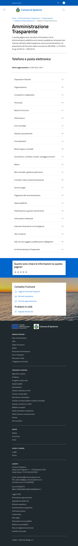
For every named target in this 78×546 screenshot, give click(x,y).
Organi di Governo (18, 344)
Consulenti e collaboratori (24, 94)
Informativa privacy (18, 511)
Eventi (14, 455)
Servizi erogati (20, 187)
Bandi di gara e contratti (23, 149)
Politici (14, 348)
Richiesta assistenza (19, 504)
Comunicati (16, 436)
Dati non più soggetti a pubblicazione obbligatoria (33, 241)
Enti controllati (20, 125)
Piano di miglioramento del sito (22, 528)
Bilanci (17, 164)
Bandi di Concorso (21, 110)
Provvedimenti (20, 141)
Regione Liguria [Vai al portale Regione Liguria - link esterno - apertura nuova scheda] (16, 3)
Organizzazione (20, 87)
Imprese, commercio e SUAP (22, 404)
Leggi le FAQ (16, 494)
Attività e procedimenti (23, 133)
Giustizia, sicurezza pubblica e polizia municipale (28, 400)
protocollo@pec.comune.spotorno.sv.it (29, 479)
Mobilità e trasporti (18, 407)
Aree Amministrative (19, 338)
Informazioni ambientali (23, 218)
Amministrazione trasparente (22, 507)
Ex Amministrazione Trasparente (27, 249)
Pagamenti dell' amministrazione (27, 195)
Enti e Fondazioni (18, 355)
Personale (18, 102)
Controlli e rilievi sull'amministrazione (29, 179)
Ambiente (15, 377)
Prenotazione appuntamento (22, 497)
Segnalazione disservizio (20, 501)
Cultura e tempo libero (19, 394)
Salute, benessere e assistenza (22, 410)
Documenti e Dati (18, 358)
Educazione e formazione (20, 397)
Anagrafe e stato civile (20, 380)
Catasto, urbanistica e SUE (21, 390)
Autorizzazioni (17, 387)
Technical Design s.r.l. (26, 540)
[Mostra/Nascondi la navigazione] (4, 9)
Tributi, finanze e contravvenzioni (23, 414)
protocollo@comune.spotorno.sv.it (28, 477)
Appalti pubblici (17, 384)
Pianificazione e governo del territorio (29, 210)
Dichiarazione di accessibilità (22, 521)
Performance (19, 118)
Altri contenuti (20, 234)
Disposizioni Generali (22, 79)
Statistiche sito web (19, 531)
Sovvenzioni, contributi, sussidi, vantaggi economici (34, 156)
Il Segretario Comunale (20, 361)
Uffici (13, 341)
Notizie (14, 433)
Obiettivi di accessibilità (20, 524)
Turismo (14, 417)
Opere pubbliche (20, 203)
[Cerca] (63, 9)
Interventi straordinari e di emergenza (29, 226)
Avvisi (14, 439)
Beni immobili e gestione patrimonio (28, 172)
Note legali (16, 517)
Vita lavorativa (17, 421)
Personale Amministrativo (21, 351)
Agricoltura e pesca (18, 373)
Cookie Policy (16, 514)
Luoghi (14, 452)
